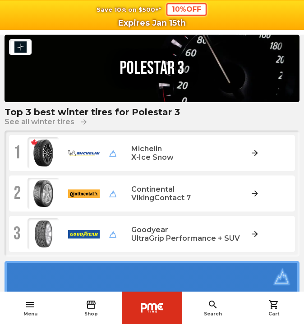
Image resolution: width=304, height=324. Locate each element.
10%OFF (186, 9)
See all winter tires (46, 121)
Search (213, 308)
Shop (91, 308)
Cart (273, 308)
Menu (30, 308)
